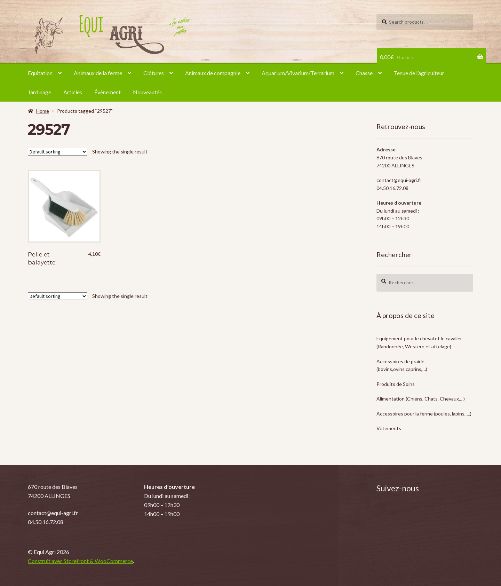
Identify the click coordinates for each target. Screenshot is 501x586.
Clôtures (153, 73)
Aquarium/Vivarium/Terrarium (298, 73)
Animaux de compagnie (212, 73)
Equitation (40, 73)
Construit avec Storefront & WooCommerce (80, 560)
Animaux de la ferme (98, 73)
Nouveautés (147, 92)
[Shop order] (57, 152)
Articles (72, 92)
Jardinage (39, 92)
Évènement (107, 92)
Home (42, 111)
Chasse (364, 73)
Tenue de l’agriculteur (419, 73)
